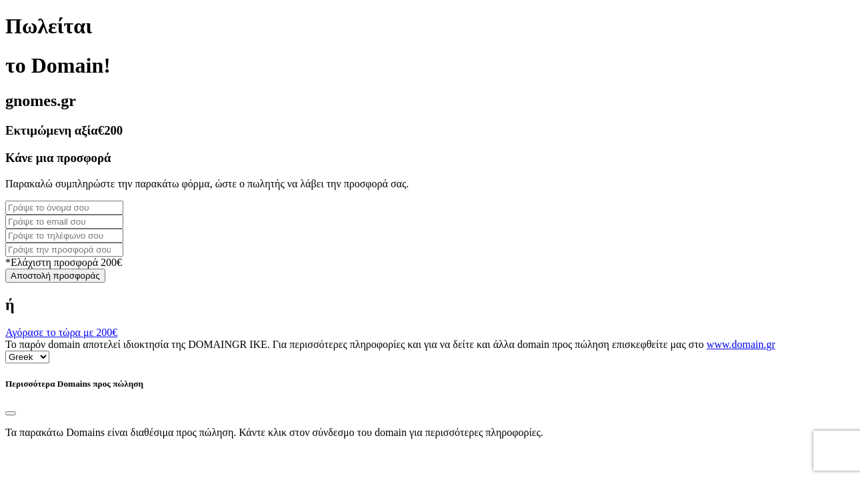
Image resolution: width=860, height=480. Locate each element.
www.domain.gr (741, 344)
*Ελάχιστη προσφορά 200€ (63, 262)
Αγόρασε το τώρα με (61, 332)
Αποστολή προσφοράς (55, 276)
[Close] (10, 413)
